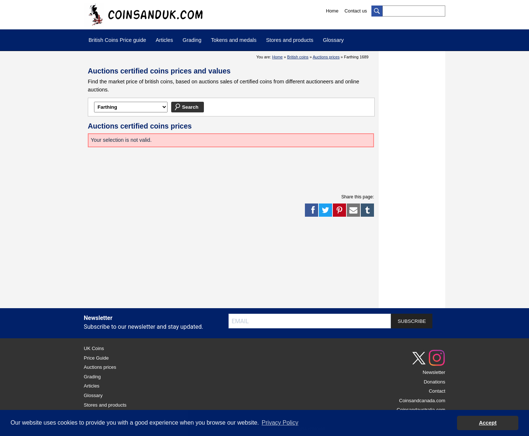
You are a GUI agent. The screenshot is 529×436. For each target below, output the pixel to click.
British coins (298, 57)
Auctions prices (326, 57)
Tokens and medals (233, 40)
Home (332, 11)
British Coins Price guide (117, 40)
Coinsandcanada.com (422, 400)
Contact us (356, 11)
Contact (437, 391)
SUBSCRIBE (411, 321)
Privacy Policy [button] (280, 422)
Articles (164, 40)
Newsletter (434, 372)
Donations (434, 382)
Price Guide (96, 358)
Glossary (333, 40)
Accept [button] (488, 423)
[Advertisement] (231, 169)
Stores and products (289, 40)
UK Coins (94, 348)
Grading (192, 40)
